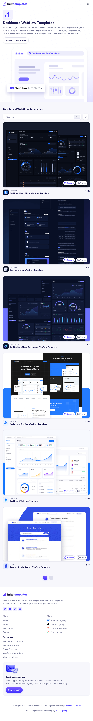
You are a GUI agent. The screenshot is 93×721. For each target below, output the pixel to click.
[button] (88, 4)
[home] (15, 4)
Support (6, 632)
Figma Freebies (10, 649)
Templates (8, 628)
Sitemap (68, 705)
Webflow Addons (11, 645)
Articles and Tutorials (13, 641)
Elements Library (10, 657)
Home (5, 620)
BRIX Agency (61, 710)
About (6, 624)
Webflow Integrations (13, 653)
